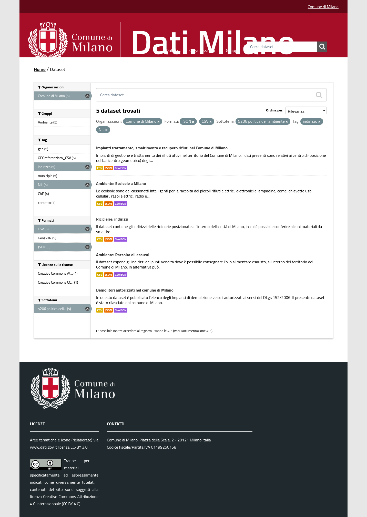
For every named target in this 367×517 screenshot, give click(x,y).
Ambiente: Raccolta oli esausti (122, 255)
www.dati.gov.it (43, 447)
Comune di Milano (323, 7)
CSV (99, 168)
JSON (108, 168)
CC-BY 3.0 (79, 447)
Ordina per (274, 110)
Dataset (173, 49)
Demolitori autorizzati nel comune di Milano (135, 290)
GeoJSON (120, 168)
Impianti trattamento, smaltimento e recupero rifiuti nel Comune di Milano (162, 148)
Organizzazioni (203, 49)
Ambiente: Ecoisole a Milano (121, 183)
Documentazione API (196, 330)
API (169, 330)
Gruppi (232, 49)
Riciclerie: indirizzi (112, 219)
